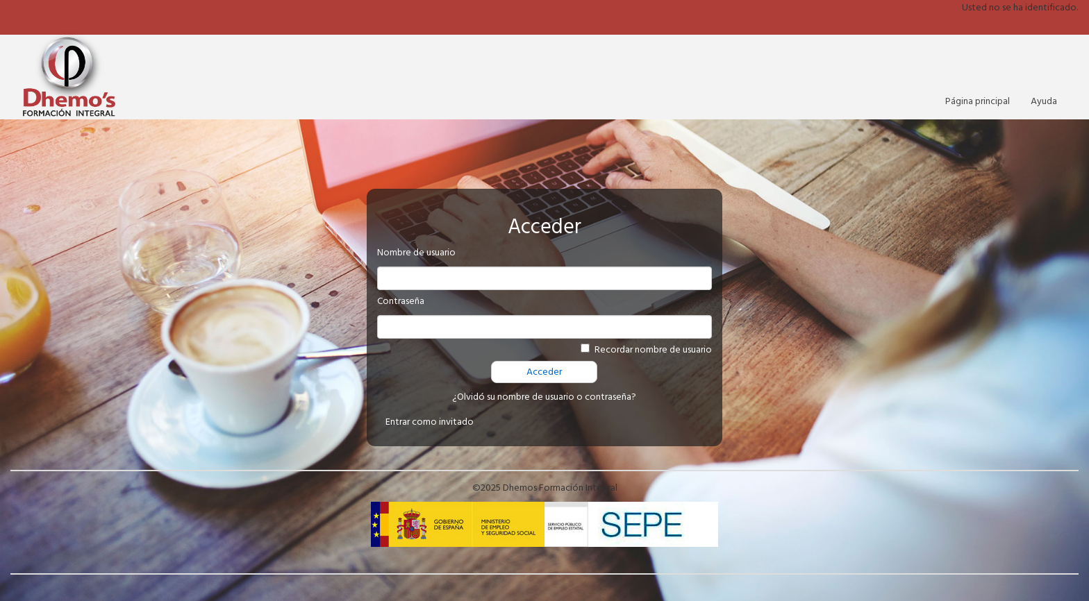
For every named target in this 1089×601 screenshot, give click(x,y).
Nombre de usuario (416, 253)
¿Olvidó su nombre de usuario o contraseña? (544, 397)
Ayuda (1044, 101)
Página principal (977, 101)
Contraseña (400, 301)
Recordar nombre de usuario (653, 350)
